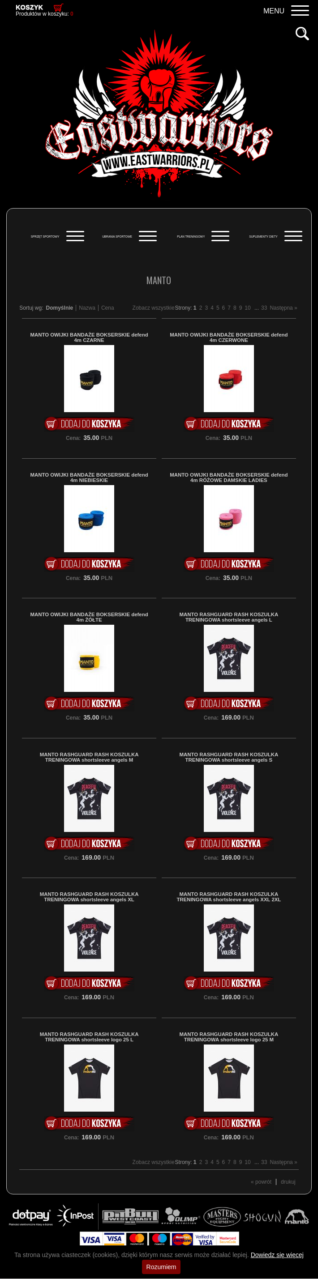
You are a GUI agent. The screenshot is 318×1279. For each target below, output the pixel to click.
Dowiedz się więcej (277, 1254)
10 (247, 308)
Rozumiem (161, 1266)
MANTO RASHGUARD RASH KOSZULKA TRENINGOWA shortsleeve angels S (229, 757)
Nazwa (87, 308)
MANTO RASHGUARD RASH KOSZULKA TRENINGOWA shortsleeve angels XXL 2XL (228, 896)
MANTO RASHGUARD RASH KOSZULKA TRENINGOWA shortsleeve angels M (89, 757)
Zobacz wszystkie (154, 308)
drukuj (288, 1182)
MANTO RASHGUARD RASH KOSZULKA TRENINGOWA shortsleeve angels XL (89, 896)
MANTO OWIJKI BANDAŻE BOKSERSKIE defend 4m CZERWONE (229, 337)
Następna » (283, 308)
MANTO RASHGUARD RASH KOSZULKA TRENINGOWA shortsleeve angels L (229, 617)
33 (264, 308)
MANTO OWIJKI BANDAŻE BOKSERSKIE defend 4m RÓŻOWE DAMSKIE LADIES (229, 477)
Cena (107, 308)
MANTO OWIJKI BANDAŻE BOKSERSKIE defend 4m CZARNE (89, 337)
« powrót (261, 1182)
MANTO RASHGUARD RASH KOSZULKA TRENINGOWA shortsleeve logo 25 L (89, 1037)
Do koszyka (89, 424)
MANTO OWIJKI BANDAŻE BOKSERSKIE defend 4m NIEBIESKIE (89, 477)
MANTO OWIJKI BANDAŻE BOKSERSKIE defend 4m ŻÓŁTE (89, 617)
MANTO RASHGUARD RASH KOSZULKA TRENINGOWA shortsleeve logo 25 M (229, 1037)
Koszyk (29, 7)
